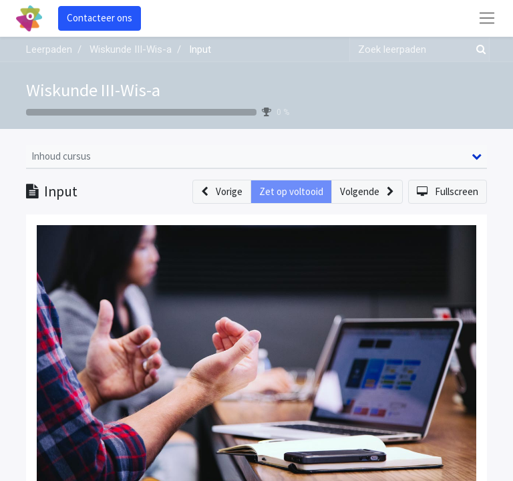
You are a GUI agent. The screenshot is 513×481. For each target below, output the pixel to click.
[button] (221, 192)
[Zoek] (478, 49)
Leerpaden (49, 49)
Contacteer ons (99, 17)
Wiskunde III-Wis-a (93, 90)
